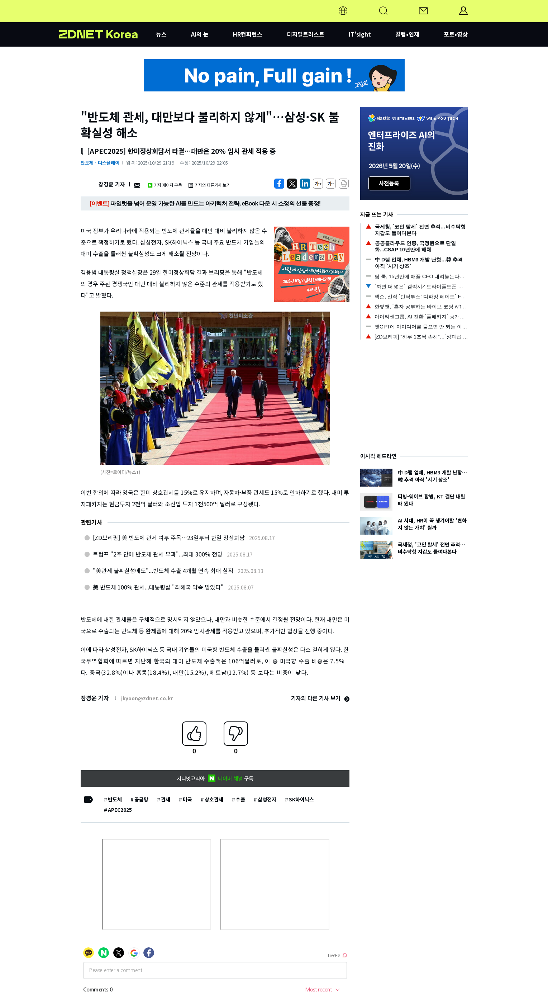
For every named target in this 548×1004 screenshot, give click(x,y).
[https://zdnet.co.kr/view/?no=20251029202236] (279, 184)
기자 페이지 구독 (165, 185)
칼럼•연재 (407, 34)
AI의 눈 (200, 34)
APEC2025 (120, 809)
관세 (165, 799)
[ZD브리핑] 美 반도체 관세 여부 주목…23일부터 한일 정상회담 (169, 537)
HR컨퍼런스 (247, 34)
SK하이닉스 (301, 799)
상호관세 (214, 799)
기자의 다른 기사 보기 (320, 698)
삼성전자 (267, 799)
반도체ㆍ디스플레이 (100, 162)
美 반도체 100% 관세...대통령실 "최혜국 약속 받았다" (158, 587)
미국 (187, 799)
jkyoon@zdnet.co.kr (147, 698)
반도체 (115, 799)
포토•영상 (456, 34)
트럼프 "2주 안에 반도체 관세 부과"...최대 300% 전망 (158, 554)
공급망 (141, 799)
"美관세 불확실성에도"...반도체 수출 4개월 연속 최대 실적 (163, 570)
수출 (240, 799)
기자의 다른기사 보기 (209, 185)
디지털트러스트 (305, 34)
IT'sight (360, 34)
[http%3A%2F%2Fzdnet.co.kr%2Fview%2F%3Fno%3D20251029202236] (305, 184)
